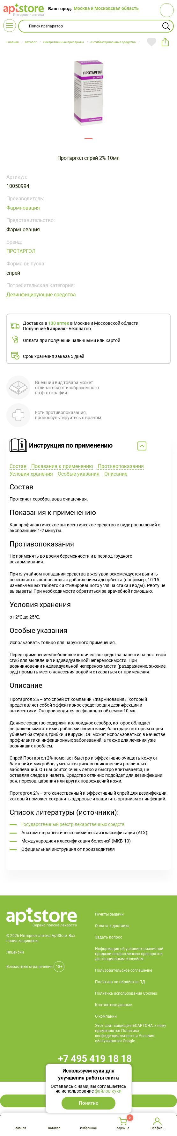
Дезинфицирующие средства (41, 295)
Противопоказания (120, 466)
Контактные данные (113, 1005)
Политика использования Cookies (126, 993)
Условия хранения (31, 474)
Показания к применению (61, 466)
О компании (106, 1016)
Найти (166, 26)
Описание (115, 474)
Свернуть (88, 446)
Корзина (122, 1128)
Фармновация (23, 208)
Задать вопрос (108, 937)
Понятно (89, 1103)
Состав (18, 466)
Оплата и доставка (112, 926)
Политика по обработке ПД (120, 982)
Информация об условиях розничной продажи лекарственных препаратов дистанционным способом (129, 954)
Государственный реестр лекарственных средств (73, 824)
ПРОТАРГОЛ (20, 251)
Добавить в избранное (151, 42)
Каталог (54, 1128)
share (165, 42)
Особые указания (78, 474)
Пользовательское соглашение (123, 970)
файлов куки (108, 1091)
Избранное (88, 1128)
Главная (20, 1128)
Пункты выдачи (109, 914)
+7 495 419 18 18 (95, 1058)
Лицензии (15, 952)
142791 (88, 138)
